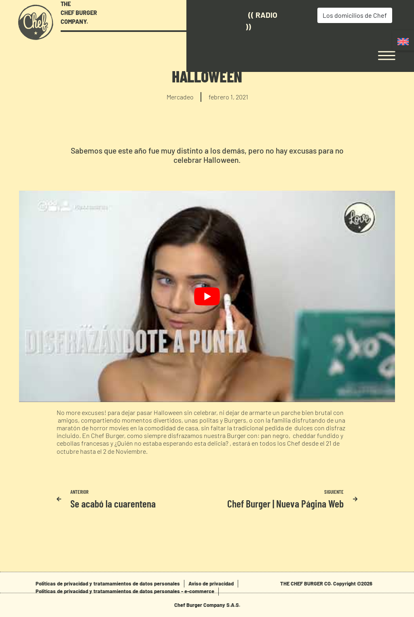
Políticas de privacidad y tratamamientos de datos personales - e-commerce (125, 591)
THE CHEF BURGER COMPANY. (79, 12)
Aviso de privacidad (211, 583)
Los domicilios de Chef (319, 15)
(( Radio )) (228, 20)
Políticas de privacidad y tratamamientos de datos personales (108, 583)
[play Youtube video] (207, 296)
